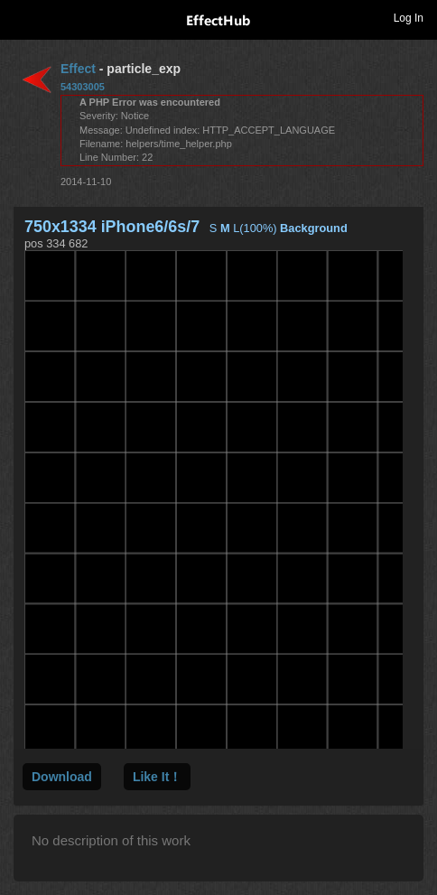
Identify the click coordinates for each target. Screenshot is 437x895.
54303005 (82, 86)
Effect (78, 68)
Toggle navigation (21, 17)
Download (62, 776)
